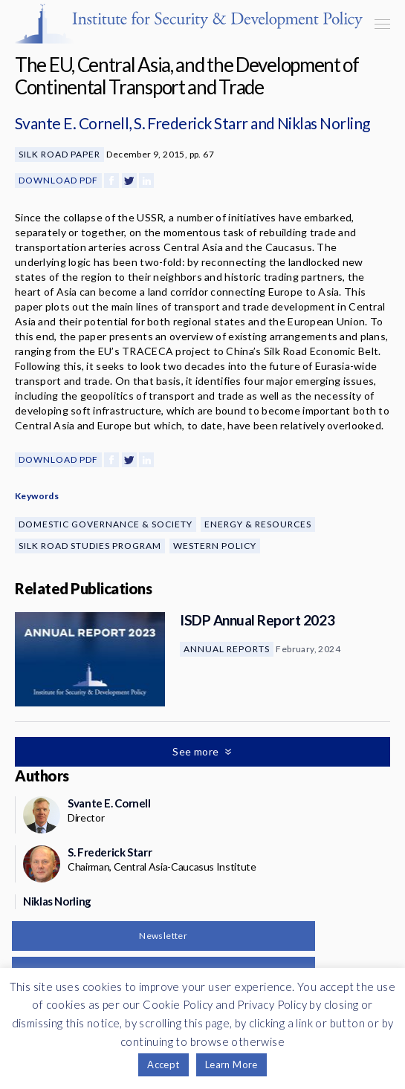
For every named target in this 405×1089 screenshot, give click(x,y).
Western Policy (214, 545)
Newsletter (163, 935)
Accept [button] (163, 1064)
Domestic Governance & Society (105, 524)
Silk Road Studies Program (90, 545)
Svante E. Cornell (72, 123)
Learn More (231, 1064)
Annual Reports (227, 648)
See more (196, 751)
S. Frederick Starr (191, 123)
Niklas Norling (323, 123)
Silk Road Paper (59, 154)
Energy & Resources (257, 524)
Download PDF (58, 180)
